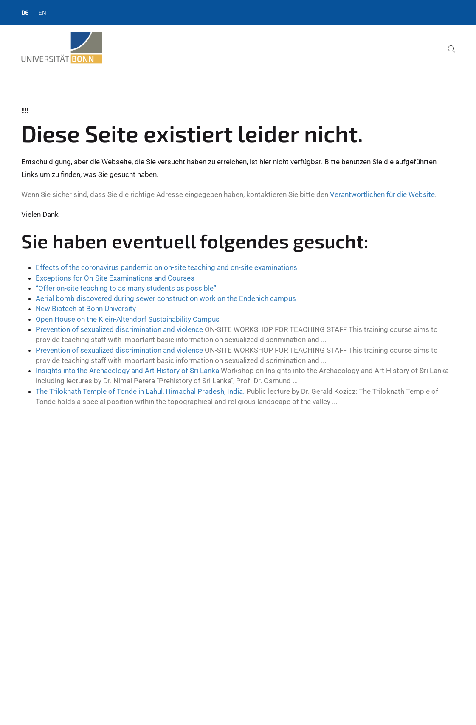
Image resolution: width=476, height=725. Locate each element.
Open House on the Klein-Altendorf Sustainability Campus (128, 319)
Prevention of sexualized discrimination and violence (119, 329)
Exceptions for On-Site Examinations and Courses (115, 278)
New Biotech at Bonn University (86, 308)
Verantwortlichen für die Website (382, 194)
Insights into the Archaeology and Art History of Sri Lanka (127, 370)
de (24, 12)
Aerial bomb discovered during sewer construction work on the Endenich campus (166, 298)
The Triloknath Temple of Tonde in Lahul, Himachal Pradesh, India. (140, 391)
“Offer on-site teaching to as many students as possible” (126, 288)
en (42, 12)
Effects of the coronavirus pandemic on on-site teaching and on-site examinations (166, 267)
